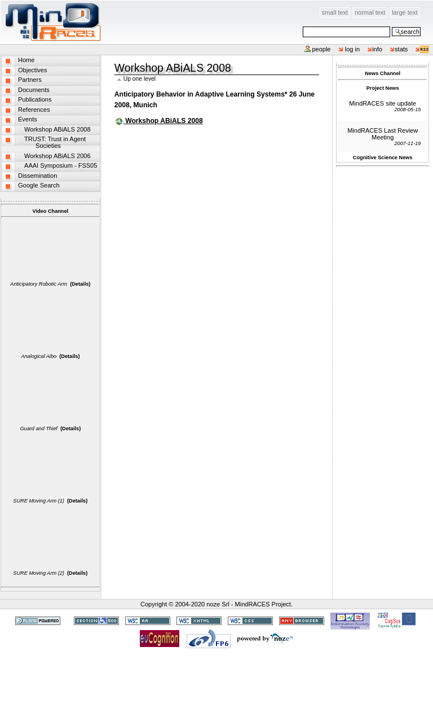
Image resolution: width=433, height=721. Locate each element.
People (321, 49)
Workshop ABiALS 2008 (163, 121)
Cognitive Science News (383, 157)
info (377, 49)
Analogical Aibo (38, 356)
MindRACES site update (382, 103)
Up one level (139, 79)
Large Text (404, 12)
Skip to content (101, 6)
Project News (382, 88)
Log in (352, 49)
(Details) (80, 284)
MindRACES (51, 22)
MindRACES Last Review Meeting (382, 134)
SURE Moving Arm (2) (38, 573)
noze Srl (217, 604)
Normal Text (370, 12)
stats (401, 49)
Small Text (335, 12)
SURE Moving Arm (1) (38, 501)
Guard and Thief (38, 428)
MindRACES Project (263, 604)
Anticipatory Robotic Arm (38, 284)
